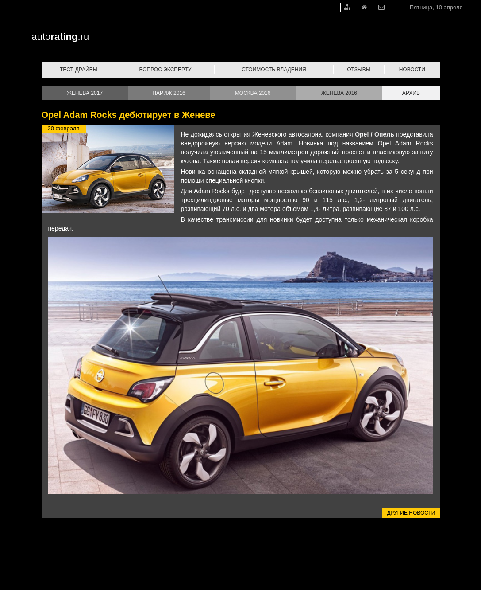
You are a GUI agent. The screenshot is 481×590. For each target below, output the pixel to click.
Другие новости (411, 513)
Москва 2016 (253, 93)
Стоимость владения (274, 69)
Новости (412, 69)
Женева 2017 (85, 93)
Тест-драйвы (79, 69)
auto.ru (60, 36)
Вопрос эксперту (165, 69)
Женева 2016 (339, 93)
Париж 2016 (168, 93)
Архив (411, 93)
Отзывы (358, 69)
